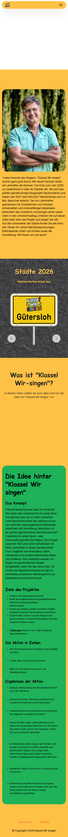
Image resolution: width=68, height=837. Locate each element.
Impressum (25, 822)
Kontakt (44, 822)
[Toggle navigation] (61, 5)
